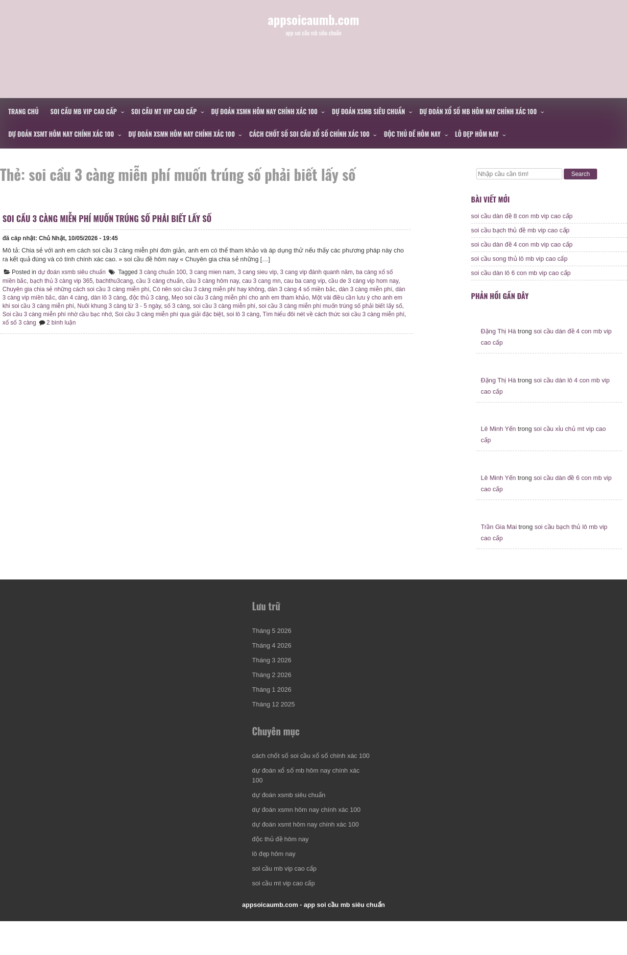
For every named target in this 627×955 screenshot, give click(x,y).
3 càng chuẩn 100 (165, 279)
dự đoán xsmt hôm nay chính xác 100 (61, 134)
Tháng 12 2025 (275, 721)
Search (580, 174)
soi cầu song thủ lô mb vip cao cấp (519, 263)
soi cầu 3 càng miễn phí (248, 313)
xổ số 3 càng (62, 330)
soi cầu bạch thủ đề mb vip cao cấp (520, 235)
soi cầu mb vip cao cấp (83, 111)
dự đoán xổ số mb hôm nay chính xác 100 (478, 111)
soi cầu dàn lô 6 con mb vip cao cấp (521, 277)
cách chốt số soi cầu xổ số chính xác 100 (309, 134)
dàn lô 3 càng (122, 305)
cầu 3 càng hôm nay (215, 288)
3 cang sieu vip (259, 279)
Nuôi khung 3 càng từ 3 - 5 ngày (143, 313)
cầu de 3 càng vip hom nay (366, 288)
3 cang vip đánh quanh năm (319, 279)
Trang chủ (23, 111)
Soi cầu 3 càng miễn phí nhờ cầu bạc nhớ (90, 321)
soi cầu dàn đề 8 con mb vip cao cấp (522, 221)
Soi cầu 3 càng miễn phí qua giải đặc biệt (201, 321)
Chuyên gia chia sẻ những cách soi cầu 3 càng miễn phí (78, 296)
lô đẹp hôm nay (477, 134)
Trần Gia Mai (499, 536)
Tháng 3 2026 (273, 676)
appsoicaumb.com (313, 33)
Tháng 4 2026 (273, 662)
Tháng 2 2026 (273, 691)
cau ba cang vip (307, 288)
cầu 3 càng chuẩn (162, 288)
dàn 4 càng (86, 305)
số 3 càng (200, 313)
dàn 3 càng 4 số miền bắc (304, 296)
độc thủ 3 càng (162, 305)
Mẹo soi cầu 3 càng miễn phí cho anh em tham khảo (253, 305)
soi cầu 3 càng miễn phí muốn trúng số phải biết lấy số (109, 226)
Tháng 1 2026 (273, 706)
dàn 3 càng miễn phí (367, 296)
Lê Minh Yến (498, 438)
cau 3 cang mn (263, 288)
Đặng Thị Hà (498, 340)
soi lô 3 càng (275, 321)
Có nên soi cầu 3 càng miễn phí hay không (211, 296)
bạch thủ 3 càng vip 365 (63, 288)
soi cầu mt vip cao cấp (164, 111)
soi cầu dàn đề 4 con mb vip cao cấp (522, 249)
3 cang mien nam (214, 279)
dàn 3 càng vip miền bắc (37, 305)
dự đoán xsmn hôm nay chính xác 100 (264, 111)
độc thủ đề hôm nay (412, 134)
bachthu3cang (116, 288)
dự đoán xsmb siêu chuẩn (368, 111)
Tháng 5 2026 (273, 647)
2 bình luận (104, 330)
